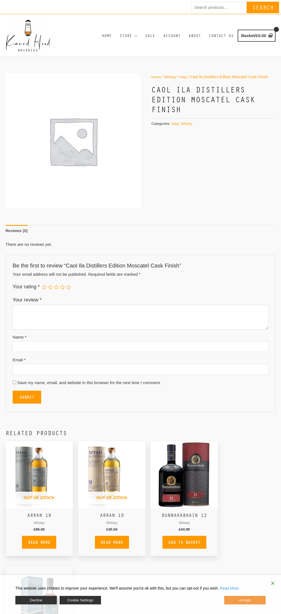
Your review (27, 303)
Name (19, 340)
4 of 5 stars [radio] (62, 290)
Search (263, 7)
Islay (184, 80)
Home (156, 80)
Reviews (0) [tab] (16, 234)
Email (19, 363)
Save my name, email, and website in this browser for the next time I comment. (89, 387)
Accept (245, 601)
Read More (229, 589)
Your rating (26, 290)
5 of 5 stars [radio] (68, 290)
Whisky (171, 80)
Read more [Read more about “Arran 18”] (37, 543)
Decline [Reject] (36, 601)
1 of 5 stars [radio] (44, 290)
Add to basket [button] (175, 543)
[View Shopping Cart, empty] (257, 37)
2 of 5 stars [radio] (50, 290)
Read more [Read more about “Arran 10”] (106, 543)
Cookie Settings (79, 601)
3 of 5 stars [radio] (56, 290)
